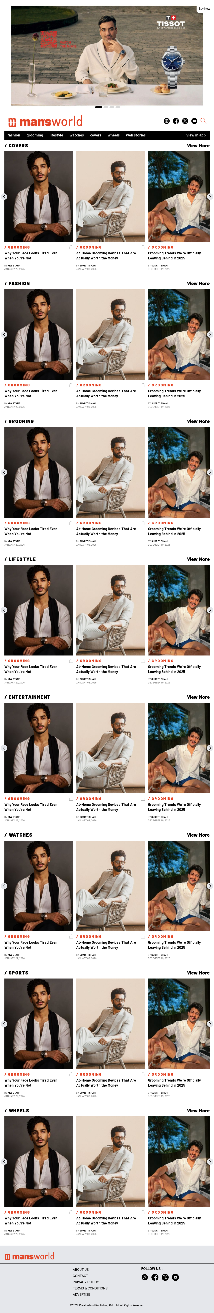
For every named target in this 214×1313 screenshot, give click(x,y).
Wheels (114, 135)
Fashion (14, 135)
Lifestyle (56, 135)
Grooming (35, 135)
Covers (95, 135)
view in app (196, 135)
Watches (77, 135)
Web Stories (136, 135)
